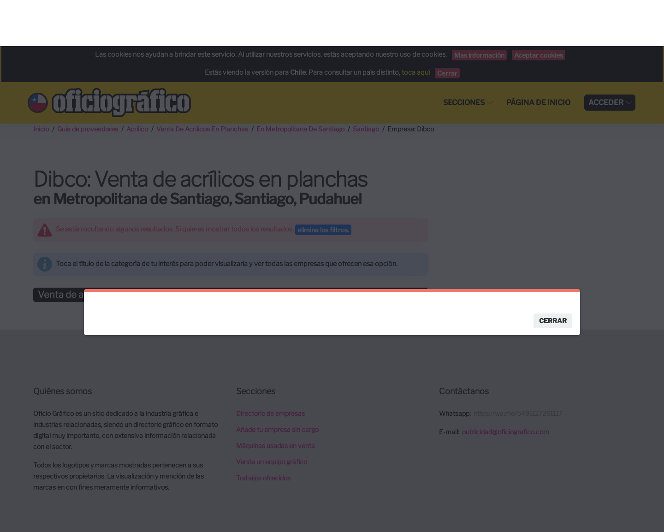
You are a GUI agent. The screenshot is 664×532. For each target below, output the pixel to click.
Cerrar (553, 274)
